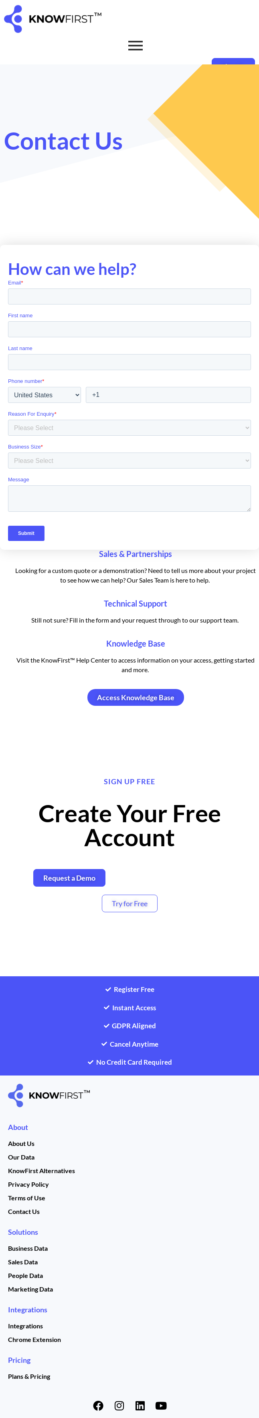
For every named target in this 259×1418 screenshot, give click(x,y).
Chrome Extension (34, 1339)
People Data (25, 1275)
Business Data (28, 1248)
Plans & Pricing (29, 1376)
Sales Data (23, 1262)
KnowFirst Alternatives (41, 1170)
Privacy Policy (28, 1184)
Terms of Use (26, 1198)
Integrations (27, 1309)
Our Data (21, 1157)
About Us (21, 1143)
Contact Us (24, 1211)
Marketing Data (30, 1289)
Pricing (19, 1360)
